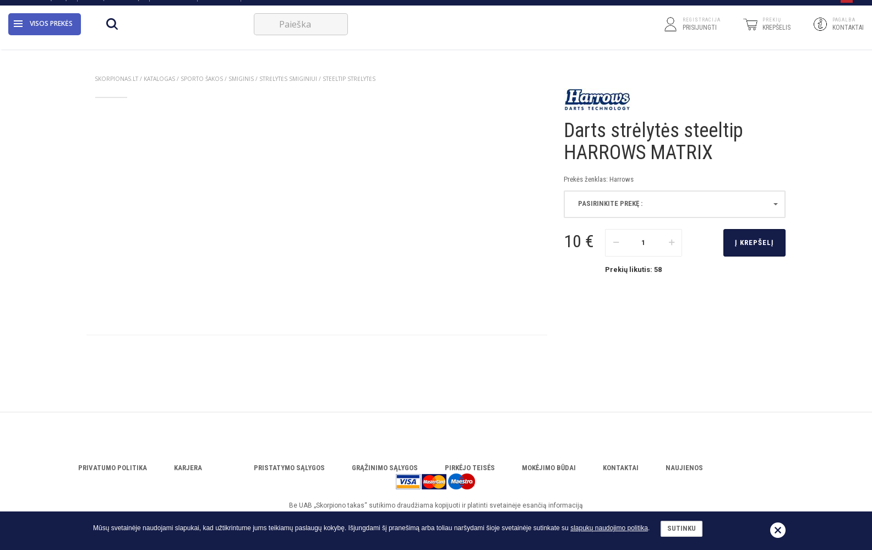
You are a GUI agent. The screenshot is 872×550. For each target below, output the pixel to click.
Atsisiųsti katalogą (112, 7)
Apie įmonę (53, 7)
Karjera (188, 468)
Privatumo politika (112, 468)
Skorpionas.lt (116, 79)
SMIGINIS (241, 79)
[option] (111, 112)
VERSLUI (260, 7)
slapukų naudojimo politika (609, 528)
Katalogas (173, 7)
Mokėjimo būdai (549, 468)
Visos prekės (43, 35)
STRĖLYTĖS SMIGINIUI (288, 79)
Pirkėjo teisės (470, 468)
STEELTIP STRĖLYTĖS (349, 79)
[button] (847, 7)
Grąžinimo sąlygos (385, 468)
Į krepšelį (754, 242)
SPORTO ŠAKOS (202, 79)
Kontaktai (621, 468)
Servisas (218, 7)
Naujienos (684, 468)
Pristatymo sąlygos (289, 468)
